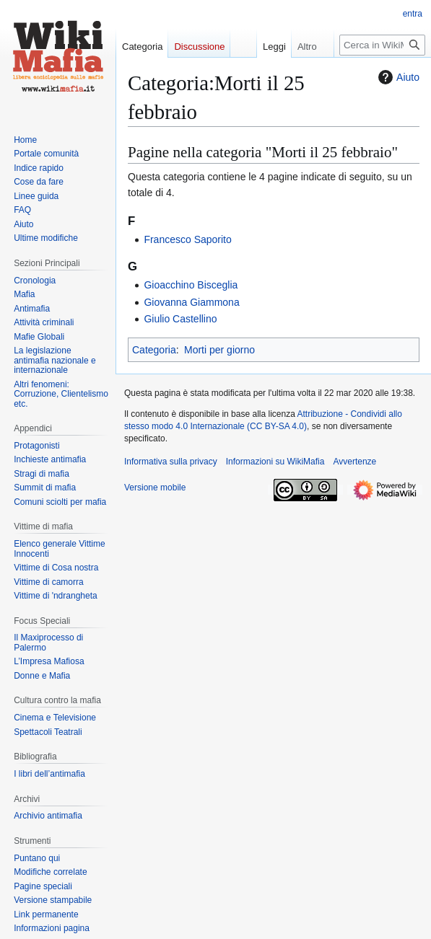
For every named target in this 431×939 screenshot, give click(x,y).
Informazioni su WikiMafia (275, 462)
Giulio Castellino (180, 319)
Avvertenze (354, 462)
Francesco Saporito (187, 239)
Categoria (154, 350)
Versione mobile (155, 487)
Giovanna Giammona (191, 302)
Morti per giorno (219, 350)
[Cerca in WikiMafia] (382, 45)
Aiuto (397, 77)
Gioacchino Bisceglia (191, 285)
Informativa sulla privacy (170, 462)
